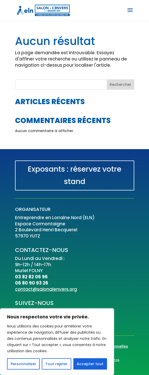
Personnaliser (23, 363)
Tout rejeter (56, 363)
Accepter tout (90, 363)
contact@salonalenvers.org (46, 289)
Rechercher (120, 84)
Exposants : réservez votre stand (74, 175)
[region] (57, 341)
